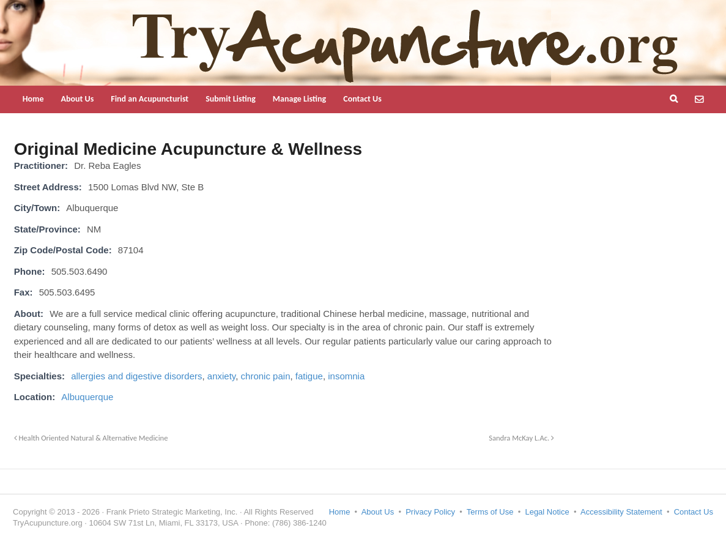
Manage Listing (299, 99)
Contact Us (362, 99)
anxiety (221, 376)
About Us (77, 99)
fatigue (309, 376)
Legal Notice (547, 511)
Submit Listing (231, 99)
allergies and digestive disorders (136, 376)
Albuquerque (87, 397)
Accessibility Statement (621, 511)
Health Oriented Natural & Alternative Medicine (91, 437)
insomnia (346, 376)
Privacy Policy (430, 511)
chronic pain (266, 376)
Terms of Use (490, 511)
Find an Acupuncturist (149, 99)
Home (33, 99)
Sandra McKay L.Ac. (521, 437)
